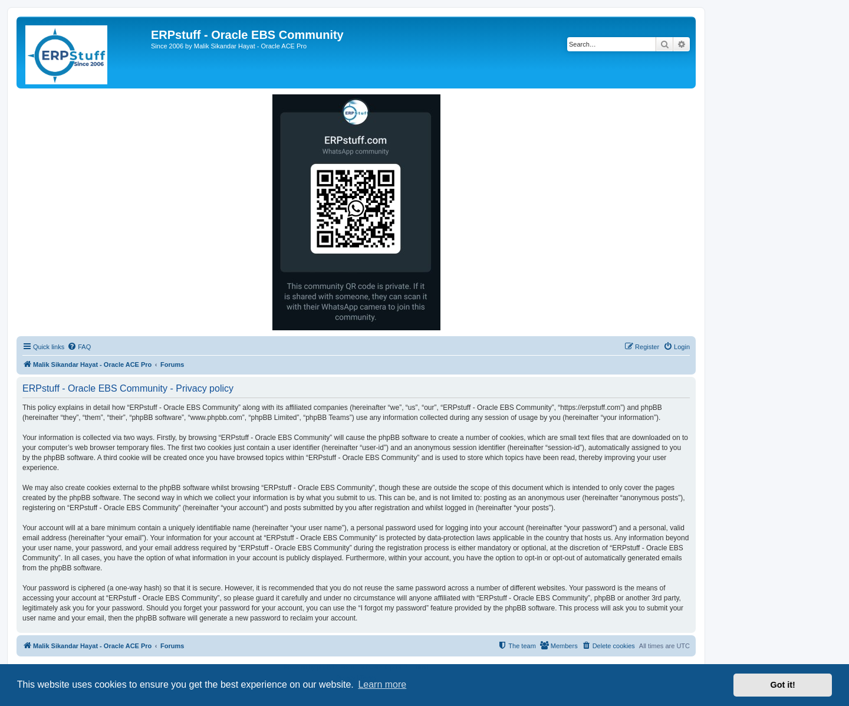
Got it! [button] (783, 684)
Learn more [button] (382, 684)
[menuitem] (79, 347)
